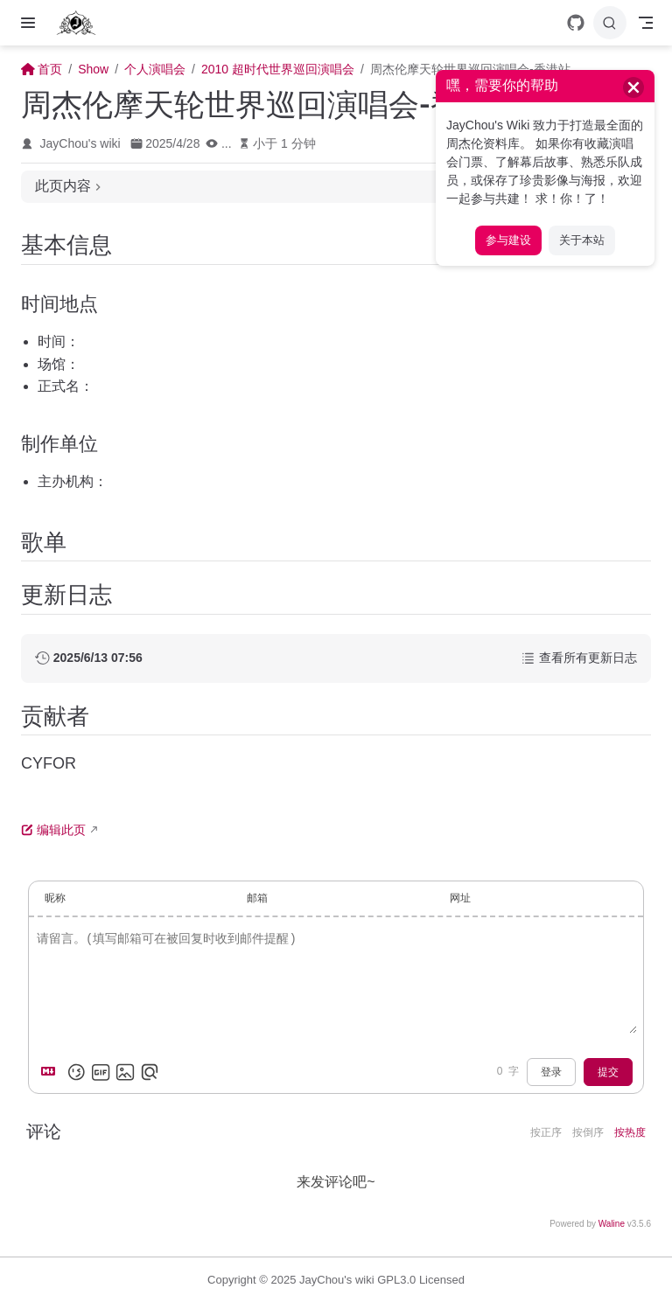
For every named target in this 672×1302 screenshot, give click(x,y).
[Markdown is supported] (51, 1072)
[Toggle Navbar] (646, 22)
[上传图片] (125, 1072)
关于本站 (582, 240)
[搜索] (609, 22)
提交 (608, 1072)
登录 (551, 1072)
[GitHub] (576, 23)
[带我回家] (82, 22)
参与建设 (508, 240)
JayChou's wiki (80, 143)
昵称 (55, 898)
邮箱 (257, 898)
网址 (460, 898)
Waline (611, 1224)
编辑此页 (53, 830)
